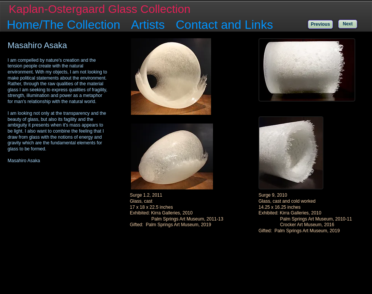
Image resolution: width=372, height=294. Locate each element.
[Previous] (320, 24)
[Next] (347, 24)
